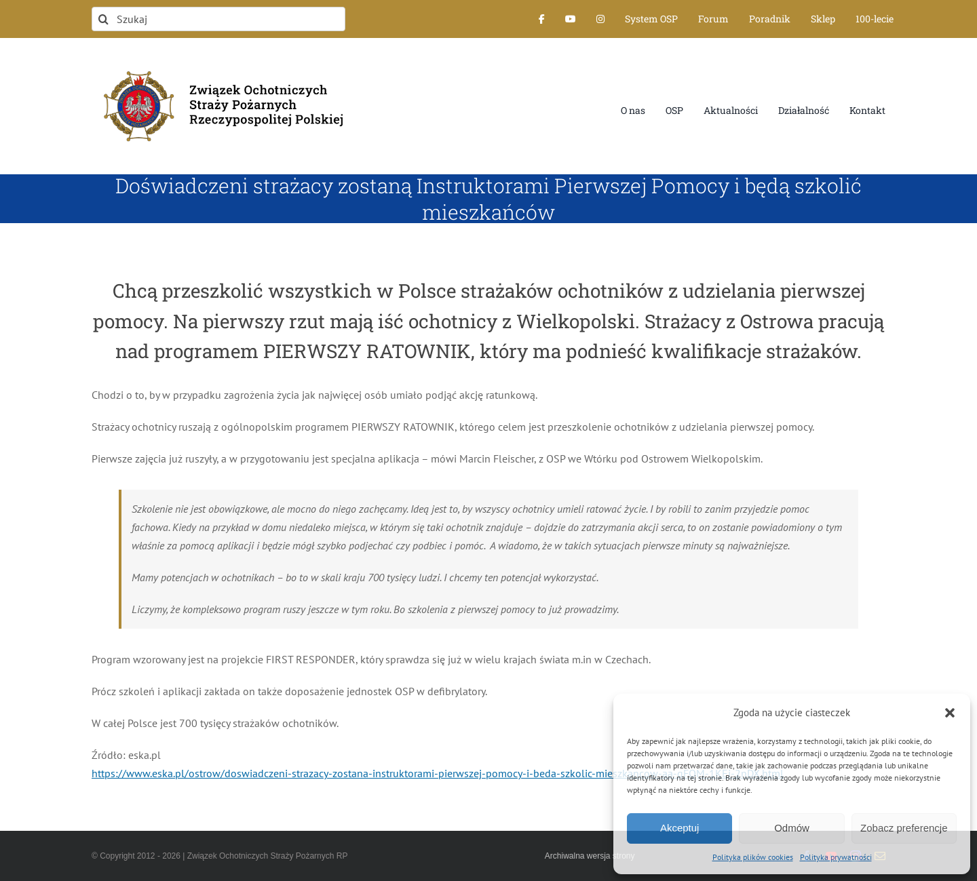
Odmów (791, 828)
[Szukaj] (218, 19)
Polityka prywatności (836, 857)
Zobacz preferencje (903, 828)
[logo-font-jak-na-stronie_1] (218, 64)
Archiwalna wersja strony (590, 856)
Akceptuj (680, 828)
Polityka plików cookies (752, 857)
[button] (950, 713)
